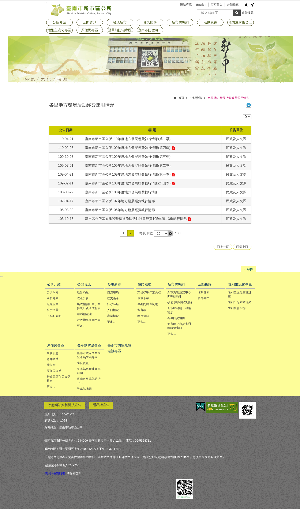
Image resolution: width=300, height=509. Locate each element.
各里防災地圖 (176, 318)
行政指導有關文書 (89, 320)
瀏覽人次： (51, 420)
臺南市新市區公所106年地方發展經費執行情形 (120, 210)
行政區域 (113, 304)
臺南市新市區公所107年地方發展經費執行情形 (120, 201)
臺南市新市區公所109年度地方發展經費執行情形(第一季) (127, 174)
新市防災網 (180, 22)
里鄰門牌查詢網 (147, 304)
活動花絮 (203, 292)
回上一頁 (223, 246)
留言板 (141, 310)
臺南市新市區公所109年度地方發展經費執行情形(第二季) (127, 165)
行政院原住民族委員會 (58, 378)
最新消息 (83, 292)
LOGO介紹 (54, 316)
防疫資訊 (83, 363)
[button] (170, 233)
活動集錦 (210, 22)
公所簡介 (53, 292)
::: (50, 94)
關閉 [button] (250, 269)
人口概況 (113, 310)
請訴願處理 (84, 314)
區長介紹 (53, 298)
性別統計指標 (236, 308)
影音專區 (203, 298)
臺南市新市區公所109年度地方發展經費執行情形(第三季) (127, 156)
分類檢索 (233, 4)
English (201, 4)
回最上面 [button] (242, 246)
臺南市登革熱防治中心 (89, 381)
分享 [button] (252, 5)
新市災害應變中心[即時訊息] (179, 294)
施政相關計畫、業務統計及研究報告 (89, 306)
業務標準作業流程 (149, 292)
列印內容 (248, 105)
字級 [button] (246, 5)
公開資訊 (89, 22)
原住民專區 (89, 30)
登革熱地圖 (84, 388)
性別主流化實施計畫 (239, 294)
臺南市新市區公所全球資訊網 (81, 9)
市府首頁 (216, 4)
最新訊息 (53, 353)
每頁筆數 (146, 233)
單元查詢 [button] (247, 116)
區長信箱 (143, 316)
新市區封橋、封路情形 (179, 310)
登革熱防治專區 (120, 30)
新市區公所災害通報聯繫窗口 (179, 326)
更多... (81, 326)
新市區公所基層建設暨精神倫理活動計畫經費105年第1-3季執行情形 (136, 219)
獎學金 (51, 365)
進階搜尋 (248, 12)
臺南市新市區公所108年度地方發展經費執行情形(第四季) (127, 183)
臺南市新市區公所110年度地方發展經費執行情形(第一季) (127, 139)
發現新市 (120, 22)
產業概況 (113, 316)
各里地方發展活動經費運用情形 (228, 98)
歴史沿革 (113, 298)
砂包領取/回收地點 (179, 302)
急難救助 (53, 359)
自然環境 (113, 292)
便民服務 (150, 22)
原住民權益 (54, 371)
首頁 (181, 98)
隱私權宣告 (101, 405)
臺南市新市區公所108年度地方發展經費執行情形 (121, 192)
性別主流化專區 (59, 30)
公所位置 (53, 310)
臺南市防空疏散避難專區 (150, 30)
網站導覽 (186, 4)
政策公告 (83, 298)
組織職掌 (53, 304)
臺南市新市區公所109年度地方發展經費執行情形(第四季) (127, 148)
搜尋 (200, 11)
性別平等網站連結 (239, 302)
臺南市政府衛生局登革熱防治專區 (89, 355)
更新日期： (51, 414)
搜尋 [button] (237, 13)
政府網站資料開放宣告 (65, 405)
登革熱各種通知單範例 (89, 371)
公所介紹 (59, 22)
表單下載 (143, 298)
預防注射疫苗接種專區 (241, 22)
